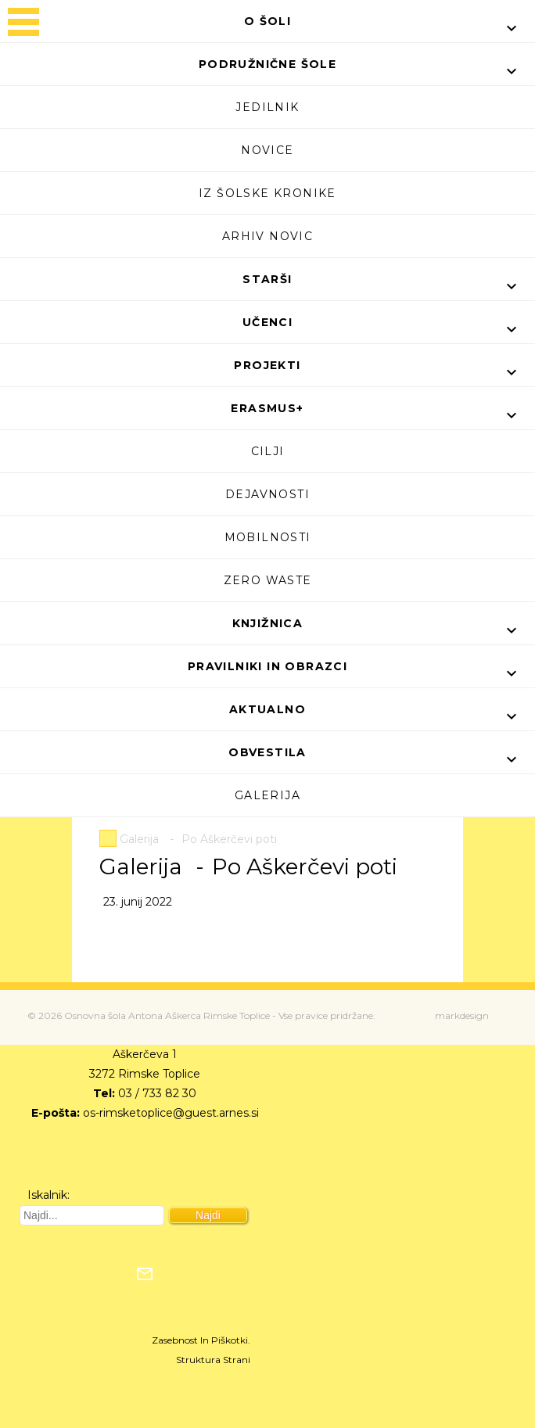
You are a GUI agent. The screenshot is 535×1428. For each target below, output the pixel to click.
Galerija (267, 795)
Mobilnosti (267, 537)
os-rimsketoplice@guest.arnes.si (171, 1113)
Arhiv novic (267, 236)
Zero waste (268, 580)
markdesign (462, 1015)
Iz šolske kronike (267, 193)
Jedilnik (267, 107)
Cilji (268, 451)
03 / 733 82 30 (157, 1093)
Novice (267, 150)
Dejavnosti (267, 494)
